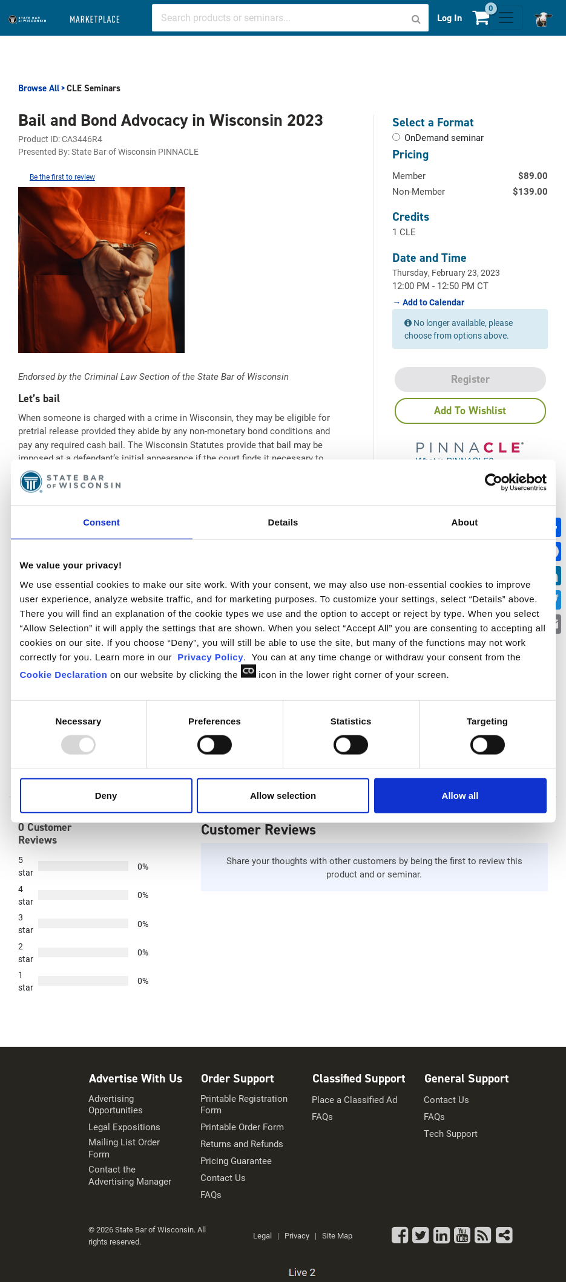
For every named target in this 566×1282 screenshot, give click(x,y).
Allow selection (283, 795)
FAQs (211, 1194)
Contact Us (223, 1177)
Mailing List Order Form (124, 1148)
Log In (449, 17)
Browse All (38, 88)
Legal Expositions (124, 1127)
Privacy (297, 1235)
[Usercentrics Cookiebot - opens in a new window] (494, 482)
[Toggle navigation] (506, 17)
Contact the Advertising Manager (129, 1175)
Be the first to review (62, 176)
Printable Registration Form (244, 1104)
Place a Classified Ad (354, 1099)
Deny (106, 795)
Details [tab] (283, 522)
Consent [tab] (101, 522)
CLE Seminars (93, 88)
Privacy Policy (210, 656)
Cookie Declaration (64, 674)
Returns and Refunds (241, 1144)
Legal (262, 1235)
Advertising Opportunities (115, 1104)
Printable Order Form (242, 1127)
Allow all (460, 795)
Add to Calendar (432, 302)
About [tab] (465, 522)
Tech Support (451, 1133)
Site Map (337, 1235)
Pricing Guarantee (236, 1160)
